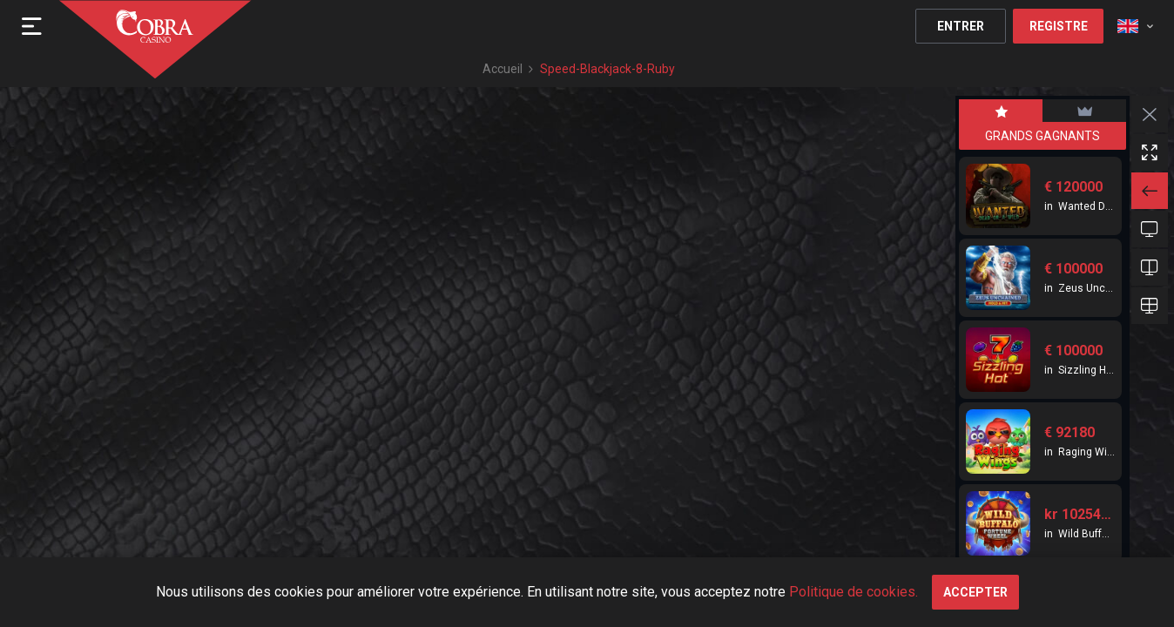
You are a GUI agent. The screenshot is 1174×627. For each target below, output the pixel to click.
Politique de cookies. (853, 591)
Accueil (502, 69)
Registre (1058, 26)
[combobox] (1135, 26)
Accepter (975, 592)
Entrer (960, 26)
